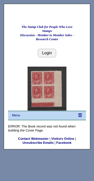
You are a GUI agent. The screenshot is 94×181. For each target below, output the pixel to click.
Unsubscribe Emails (38, 143)
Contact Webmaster (33, 139)
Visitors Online (62, 139)
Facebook (64, 143)
